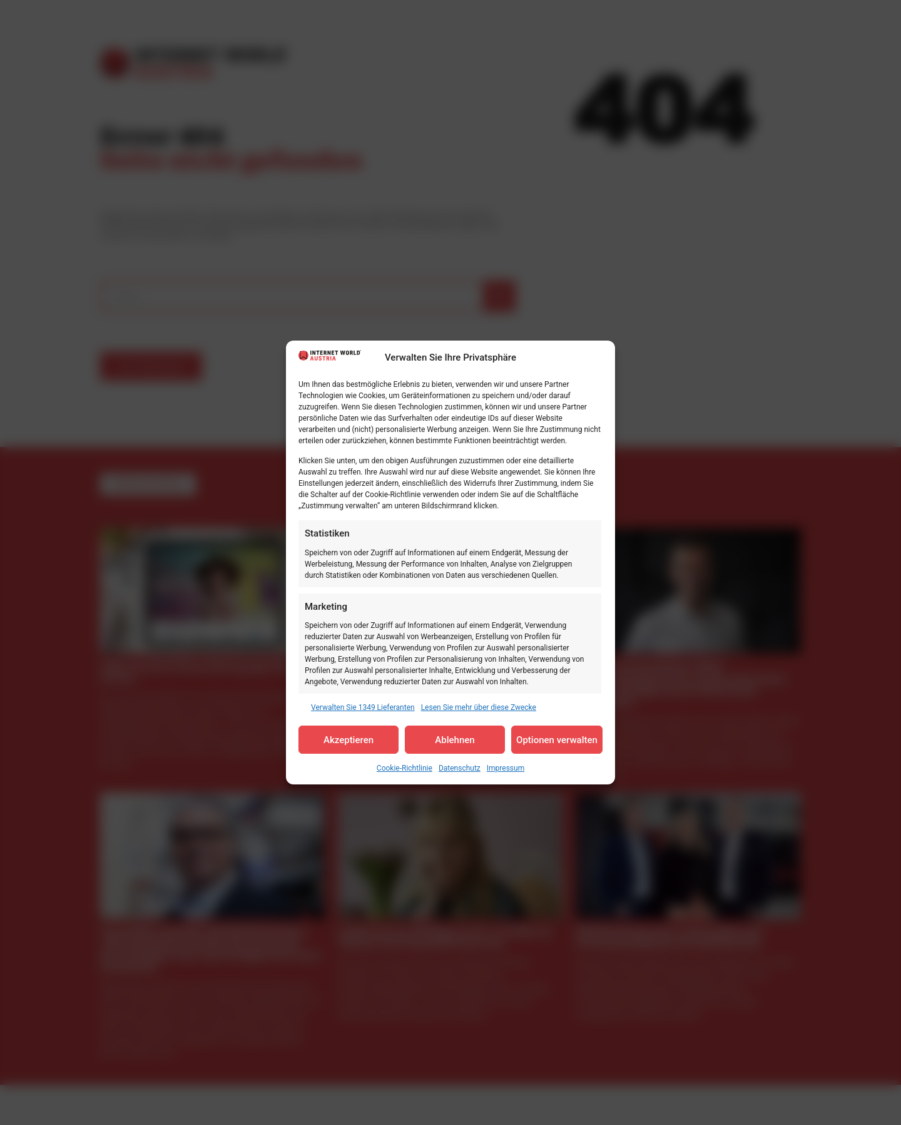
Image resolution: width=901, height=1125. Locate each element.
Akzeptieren (348, 740)
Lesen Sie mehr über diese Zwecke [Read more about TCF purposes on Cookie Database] (478, 707)
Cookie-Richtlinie (404, 768)
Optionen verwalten (557, 740)
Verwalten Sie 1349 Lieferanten (363, 707)
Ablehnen (454, 740)
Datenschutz (460, 768)
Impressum (505, 768)
